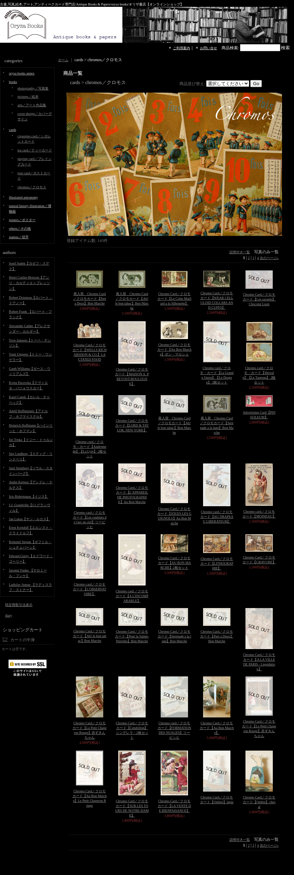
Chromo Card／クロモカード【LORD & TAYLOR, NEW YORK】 (132, 425)
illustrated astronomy (23, 197)
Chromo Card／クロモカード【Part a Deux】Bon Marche (216, 636)
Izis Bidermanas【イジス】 (28, 496)
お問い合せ (208, 48)
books (13, 82)
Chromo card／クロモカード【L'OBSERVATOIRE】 (89, 589)
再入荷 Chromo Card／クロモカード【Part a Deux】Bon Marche (89, 298)
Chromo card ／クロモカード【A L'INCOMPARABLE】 (132, 596)
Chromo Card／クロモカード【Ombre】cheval (259, 802)
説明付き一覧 (239, 252)
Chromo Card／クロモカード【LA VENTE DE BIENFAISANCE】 (174, 805)
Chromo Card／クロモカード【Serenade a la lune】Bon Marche (174, 636)
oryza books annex (22, 73)
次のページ (269, 258)
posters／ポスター (22, 220)
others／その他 (20, 228)
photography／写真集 (33, 88)
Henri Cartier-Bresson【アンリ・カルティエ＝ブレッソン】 (29, 283)
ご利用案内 (181, 48)
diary (8, 615)
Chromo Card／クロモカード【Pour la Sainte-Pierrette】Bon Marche (132, 636)
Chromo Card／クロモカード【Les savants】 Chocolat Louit (259, 299)
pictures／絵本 (28, 96)
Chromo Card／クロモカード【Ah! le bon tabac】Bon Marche (89, 636)
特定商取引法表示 (18, 605)
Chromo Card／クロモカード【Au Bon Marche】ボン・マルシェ (174, 349)
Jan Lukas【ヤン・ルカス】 (29, 519)
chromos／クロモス (31, 187)
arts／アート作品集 (31, 105)
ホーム (63, 60)
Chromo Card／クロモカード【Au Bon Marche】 (217, 728)
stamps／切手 (19, 237)
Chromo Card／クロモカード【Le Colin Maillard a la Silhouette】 (174, 298)
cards (12, 130)
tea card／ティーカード (34, 150)
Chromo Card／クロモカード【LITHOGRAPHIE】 (216, 563)
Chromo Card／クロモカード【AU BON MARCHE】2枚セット (174, 562)
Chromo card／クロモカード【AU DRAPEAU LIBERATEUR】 (216, 516)
